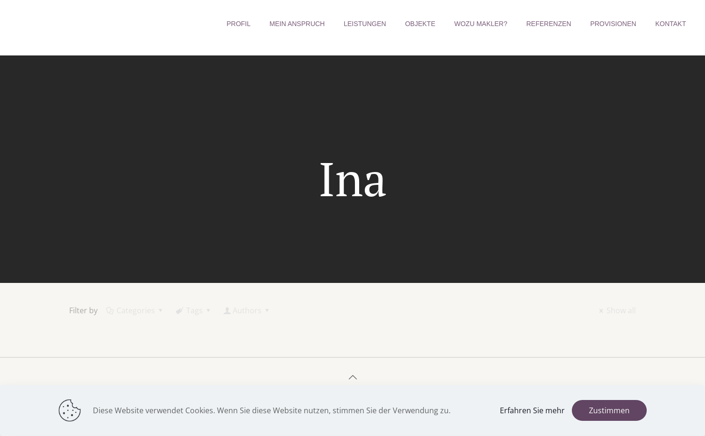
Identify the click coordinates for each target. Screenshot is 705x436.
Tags (194, 310)
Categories (135, 310)
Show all (616, 310)
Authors (247, 310)
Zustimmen (609, 410)
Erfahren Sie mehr (532, 410)
